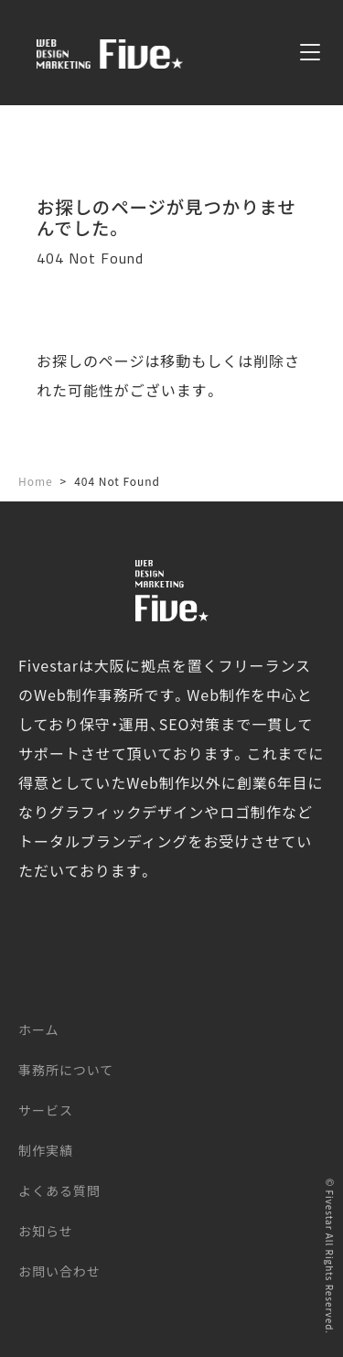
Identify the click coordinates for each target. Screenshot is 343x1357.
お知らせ (45, 1231)
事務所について (65, 1070)
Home (35, 481)
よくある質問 (59, 1190)
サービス (45, 1110)
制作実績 (45, 1150)
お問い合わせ (59, 1271)
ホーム (38, 1029)
